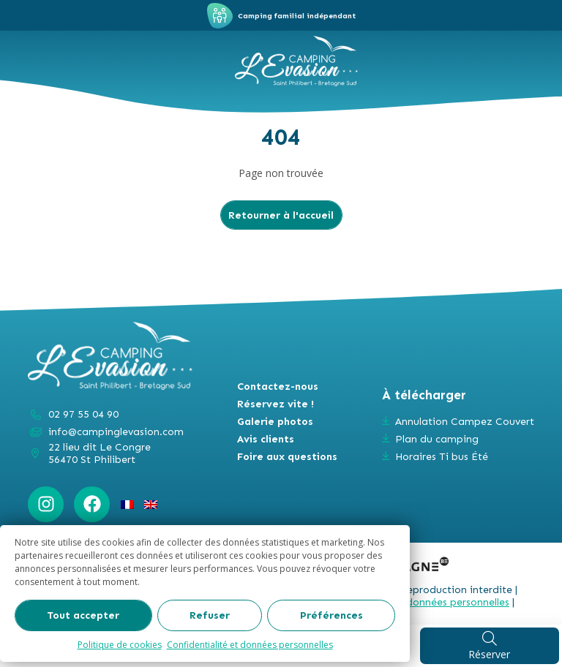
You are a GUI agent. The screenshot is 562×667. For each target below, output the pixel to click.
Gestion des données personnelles (427, 602)
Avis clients (265, 439)
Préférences (331, 615)
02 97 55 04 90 (83, 414)
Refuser (210, 615)
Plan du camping (437, 439)
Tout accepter (83, 615)
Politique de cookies (120, 644)
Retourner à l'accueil (281, 215)
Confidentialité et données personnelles (250, 644)
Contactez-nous (277, 386)
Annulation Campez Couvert (464, 421)
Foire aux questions (287, 457)
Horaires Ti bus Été (441, 457)
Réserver (489, 645)
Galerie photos (275, 421)
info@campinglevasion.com (116, 432)
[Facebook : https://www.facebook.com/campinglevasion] (92, 504)
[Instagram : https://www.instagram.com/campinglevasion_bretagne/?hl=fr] (46, 504)
